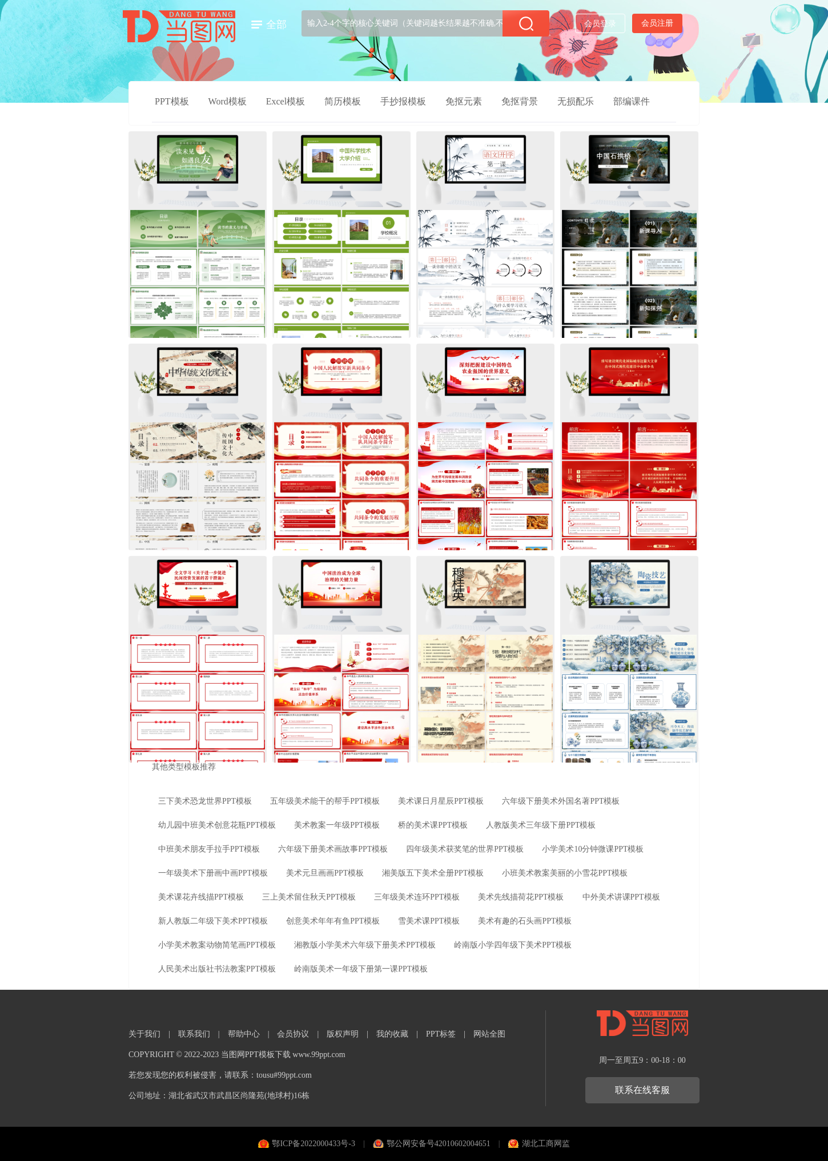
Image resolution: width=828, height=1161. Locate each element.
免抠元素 (463, 101)
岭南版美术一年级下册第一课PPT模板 (361, 969)
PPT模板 (172, 101)
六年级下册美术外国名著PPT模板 (561, 801)
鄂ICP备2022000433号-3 (313, 1143)
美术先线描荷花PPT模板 (521, 897)
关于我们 (144, 1034)
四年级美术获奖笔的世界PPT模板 (465, 849)
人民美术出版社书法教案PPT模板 (217, 969)
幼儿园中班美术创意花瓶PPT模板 (217, 825)
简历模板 (342, 101)
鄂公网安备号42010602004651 (439, 1143)
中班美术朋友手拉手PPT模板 (209, 849)
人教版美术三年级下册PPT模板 (541, 825)
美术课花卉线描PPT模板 (201, 897)
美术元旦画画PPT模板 (325, 873)
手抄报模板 (403, 101)
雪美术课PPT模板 (429, 921)
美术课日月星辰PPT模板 (441, 801)
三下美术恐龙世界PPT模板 (205, 801)
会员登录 (600, 23)
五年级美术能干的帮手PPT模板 (325, 801)
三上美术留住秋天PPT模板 (309, 897)
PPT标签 (441, 1034)
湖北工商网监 (546, 1143)
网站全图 (489, 1034)
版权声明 (343, 1034)
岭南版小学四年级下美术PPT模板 (513, 945)
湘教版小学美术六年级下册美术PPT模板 (365, 945)
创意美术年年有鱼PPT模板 (333, 921)
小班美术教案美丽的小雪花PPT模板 (565, 873)
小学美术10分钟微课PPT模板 (593, 849)
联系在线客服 (642, 1090)
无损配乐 (575, 101)
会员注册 (657, 23)
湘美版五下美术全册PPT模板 (433, 873)
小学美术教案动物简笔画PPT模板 (217, 945)
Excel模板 (285, 101)
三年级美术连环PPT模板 (417, 897)
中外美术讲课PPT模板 (621, 897)
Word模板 (227, 101)
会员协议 (293, 1034)
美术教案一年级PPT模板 (337, 825)
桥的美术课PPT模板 (433, 825)
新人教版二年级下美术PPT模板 (213, 921)
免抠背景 (519, 101)
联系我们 (194, 1034)
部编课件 (631, 101)
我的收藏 (392, 1034)
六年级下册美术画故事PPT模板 (333, 849)
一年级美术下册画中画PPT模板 (213, 873)
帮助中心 (244, 1034)
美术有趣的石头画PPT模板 (525, 921)
